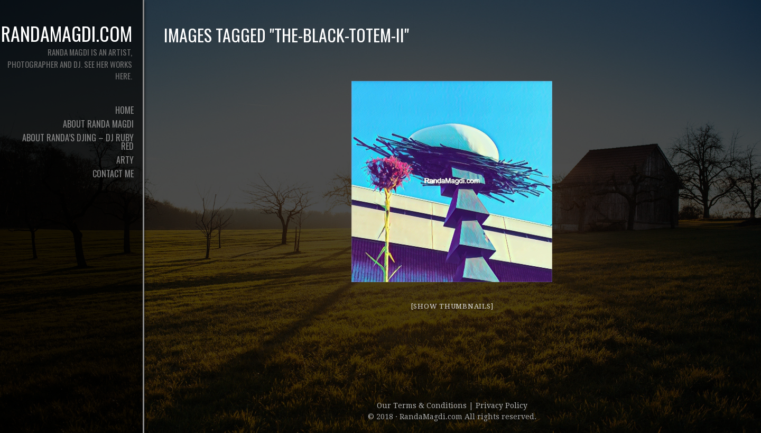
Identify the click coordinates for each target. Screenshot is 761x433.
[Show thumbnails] (452, 306)
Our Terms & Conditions (423, 405)
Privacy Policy (501, 405)
